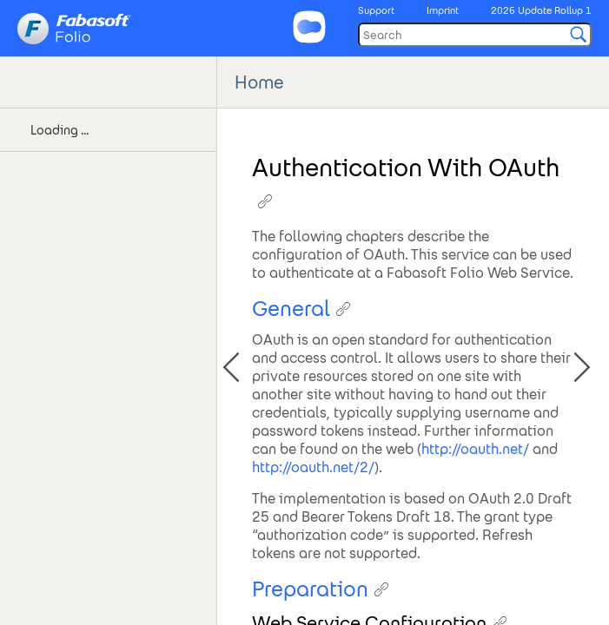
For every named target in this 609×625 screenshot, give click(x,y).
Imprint (443, 10)
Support (376, 10)
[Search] (475, 35)
